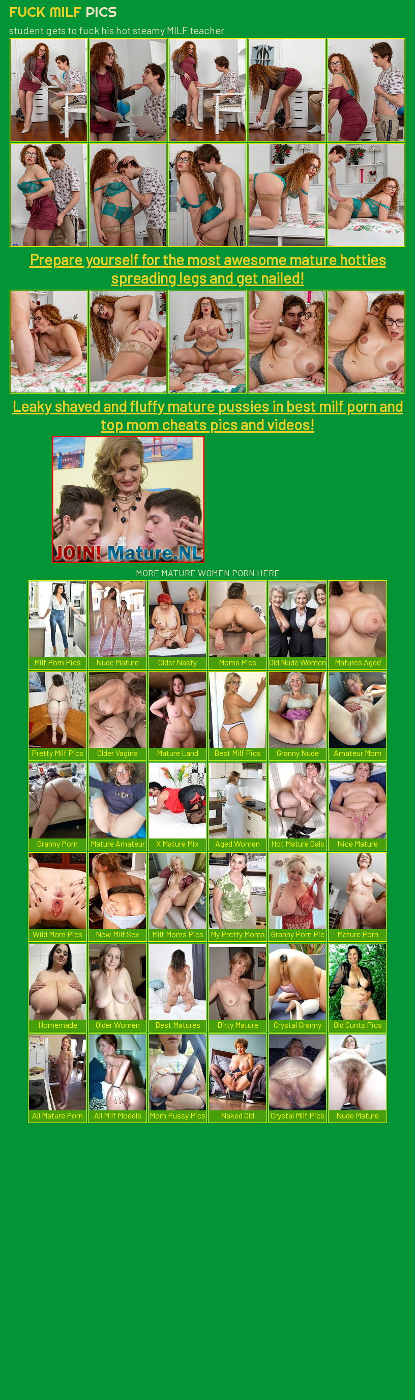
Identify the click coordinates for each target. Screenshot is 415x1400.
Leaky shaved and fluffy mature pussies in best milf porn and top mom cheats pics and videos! (207, 415)
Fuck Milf (63, 11)
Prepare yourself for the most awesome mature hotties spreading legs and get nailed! (207, 268)
